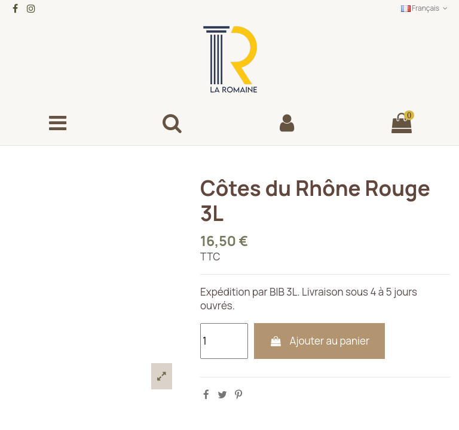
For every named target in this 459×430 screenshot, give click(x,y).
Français (425, 8)
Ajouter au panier (319, 341)
